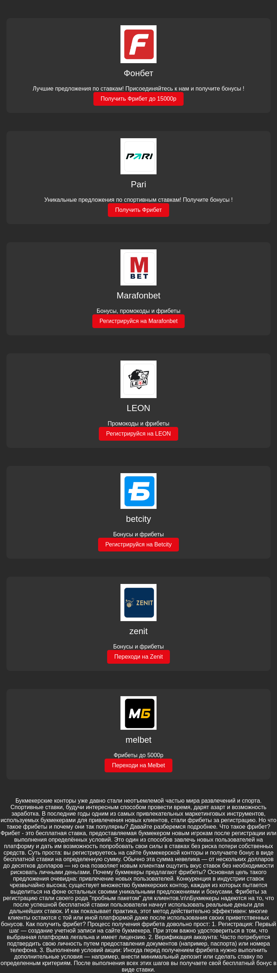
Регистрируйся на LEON (138, 434)
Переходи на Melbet (138, 765)
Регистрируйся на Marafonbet (139, 321)
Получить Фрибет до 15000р (138, 99)
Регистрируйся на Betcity (138, 544)
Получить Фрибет (138, 210)
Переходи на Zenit (138, 657)
